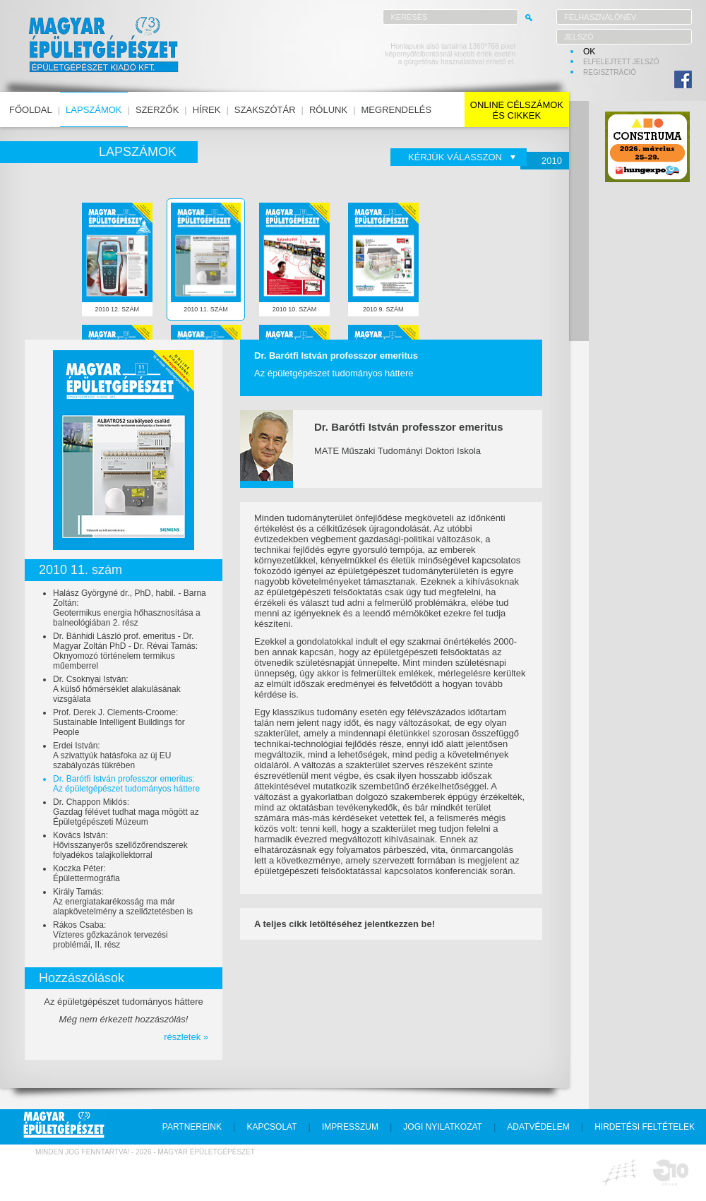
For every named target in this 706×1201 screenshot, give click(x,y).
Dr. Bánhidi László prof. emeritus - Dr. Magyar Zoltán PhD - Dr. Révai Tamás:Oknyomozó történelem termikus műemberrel (125, 651)
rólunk (328, 109)
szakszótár (265, 109)
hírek (207, 109)
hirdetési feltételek (644, 1127)
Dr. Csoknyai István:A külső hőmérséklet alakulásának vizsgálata (117, 689)
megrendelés (396, 109)
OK (589, 51)
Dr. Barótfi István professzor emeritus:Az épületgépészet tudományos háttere (126, 784)
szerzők (157, 109)
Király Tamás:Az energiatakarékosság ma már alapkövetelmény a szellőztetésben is (123, 901)
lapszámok (93, 109)
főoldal (30, 109)
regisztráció (609, 72)
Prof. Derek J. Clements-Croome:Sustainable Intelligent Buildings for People (119, 722)
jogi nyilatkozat (442, 1127)
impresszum (350, 1127)
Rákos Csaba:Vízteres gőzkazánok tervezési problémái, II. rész (110, 935)
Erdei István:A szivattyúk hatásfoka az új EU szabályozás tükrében (112, 755)
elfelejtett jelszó (621, 62)
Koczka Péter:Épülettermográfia (86, 873)
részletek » (186, 1037)
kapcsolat (271, 1127)
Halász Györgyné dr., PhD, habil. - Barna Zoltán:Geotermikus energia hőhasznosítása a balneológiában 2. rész (129, 608)
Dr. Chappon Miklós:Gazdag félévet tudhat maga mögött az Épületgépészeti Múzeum (126, 812)
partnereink (192, 1127)
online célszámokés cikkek (516, 110)
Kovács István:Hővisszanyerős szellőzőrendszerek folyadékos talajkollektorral (120, 845)
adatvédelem (538, 1127)
